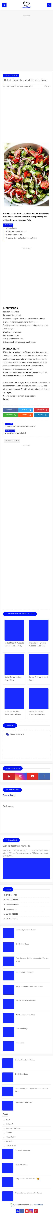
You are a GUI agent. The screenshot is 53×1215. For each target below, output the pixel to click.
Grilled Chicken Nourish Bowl (38, 679)
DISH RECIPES (11, 910)
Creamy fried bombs (22, 1151)
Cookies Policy (11, 1146)
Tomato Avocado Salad (24, 972)
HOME (8, 1120)
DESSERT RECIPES (13, 900)
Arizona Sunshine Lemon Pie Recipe (28, 1193)
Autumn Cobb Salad (14, 235)
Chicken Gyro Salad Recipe (26, 930)
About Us (9, 1133)
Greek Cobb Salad (22, 944)
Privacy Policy (10, 1137)
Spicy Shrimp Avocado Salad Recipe (29, 987)
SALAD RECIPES (11, 76)
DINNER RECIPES (12, 905)
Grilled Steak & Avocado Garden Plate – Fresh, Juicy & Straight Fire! (14, 645)
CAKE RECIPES (11, 895)
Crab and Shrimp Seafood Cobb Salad (21, 238)
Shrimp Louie (11, 228)
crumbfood (38, 1205)
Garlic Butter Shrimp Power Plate (13, 679)
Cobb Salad (20, 1043)
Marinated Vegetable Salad (26, 1001)
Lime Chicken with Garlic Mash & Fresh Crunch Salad (13, 713)
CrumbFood (9, 795)
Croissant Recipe (22, 1029)
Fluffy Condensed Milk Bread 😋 (27, 1179)
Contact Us (9, 1124)
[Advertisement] (26, 43)
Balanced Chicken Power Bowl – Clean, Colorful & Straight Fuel (38, 713)
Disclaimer (9, 1141)
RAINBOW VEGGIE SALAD (16, 232)
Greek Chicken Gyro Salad (25, 1015)
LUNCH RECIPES (12, 914)
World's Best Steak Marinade (16, 846)
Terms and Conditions (13, 1128)
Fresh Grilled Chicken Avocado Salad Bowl (37, 644)
